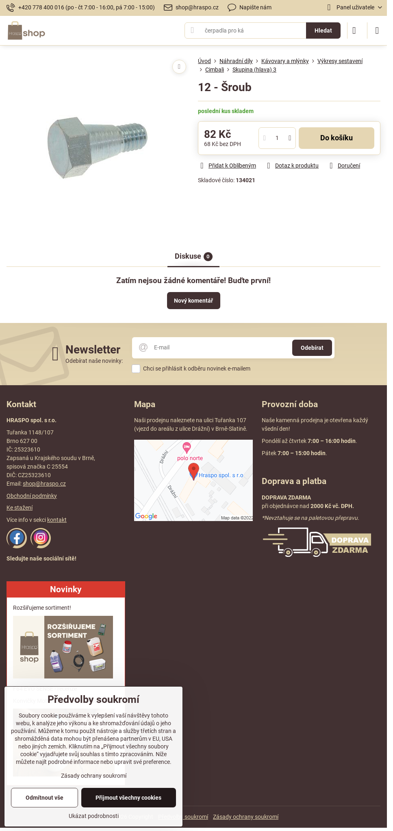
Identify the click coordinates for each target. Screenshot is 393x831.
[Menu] (377, 30)
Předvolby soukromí (183, 817)
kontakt (57, 520)
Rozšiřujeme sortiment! (42, 607)
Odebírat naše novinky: (94, 361)
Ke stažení (20, 507)
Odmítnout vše (44, 797)
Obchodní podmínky (32, 496)
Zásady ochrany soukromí (245, 817)
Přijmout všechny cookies (128, 797)
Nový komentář (193, 300)
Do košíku (336, 138)
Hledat (323, 30)
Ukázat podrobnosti (94, 816)
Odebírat (312, 348)
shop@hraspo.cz (44, 483)
